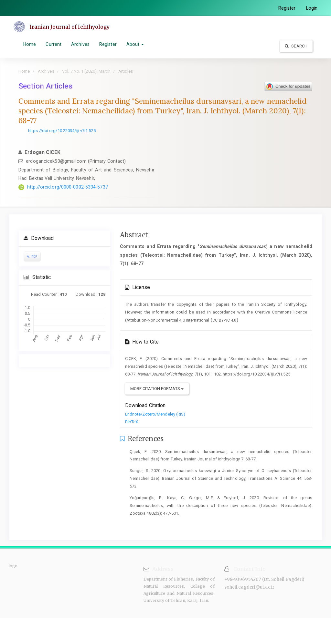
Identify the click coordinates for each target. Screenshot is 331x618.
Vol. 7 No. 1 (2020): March (86, 71)
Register (287, 8)
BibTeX (131, 421)
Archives (80, 44)
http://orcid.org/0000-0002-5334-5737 (67, 187)
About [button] (135, 44)
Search (296, 46)
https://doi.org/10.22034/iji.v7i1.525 (62, 130)
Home (29, 44)
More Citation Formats (157, 388)
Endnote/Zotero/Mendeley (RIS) (155, 414)
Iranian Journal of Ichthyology (70, 27)
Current (53, 44)
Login (312, 8)
